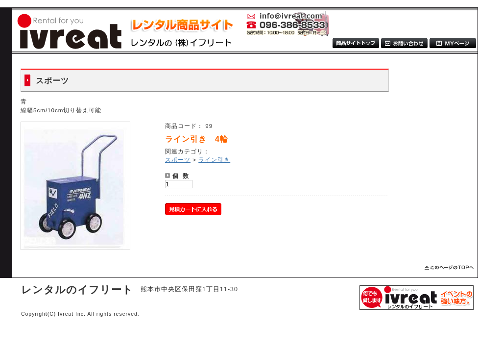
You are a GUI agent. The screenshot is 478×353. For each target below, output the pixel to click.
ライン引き (214, 159)
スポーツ (178, 159)
